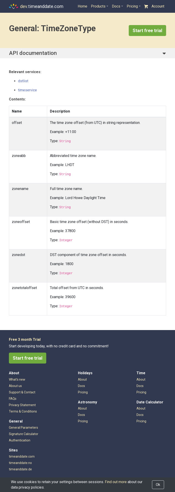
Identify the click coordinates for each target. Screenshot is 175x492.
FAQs (12, 398)
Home (82, 6)
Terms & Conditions (23, 411)
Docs (81, 415)
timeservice (27, 90)
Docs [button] (116, 6)
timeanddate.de (20, 469)
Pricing (83, 421)
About (82, 408)
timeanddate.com (22, 456)
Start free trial (147, 30)
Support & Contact (22, 392)
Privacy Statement (22, 405)
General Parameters (23, 427)
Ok (158, 484)
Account (158, 6)
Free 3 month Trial (25, 339)
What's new (17, 379)
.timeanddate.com (36, 6)
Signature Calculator (23, 434)
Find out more (116, 482)
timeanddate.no (20, 463)
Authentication (19, 440)
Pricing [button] (132, 6)
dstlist (23, 81)
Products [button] (98, 6)
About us (15, 386)
